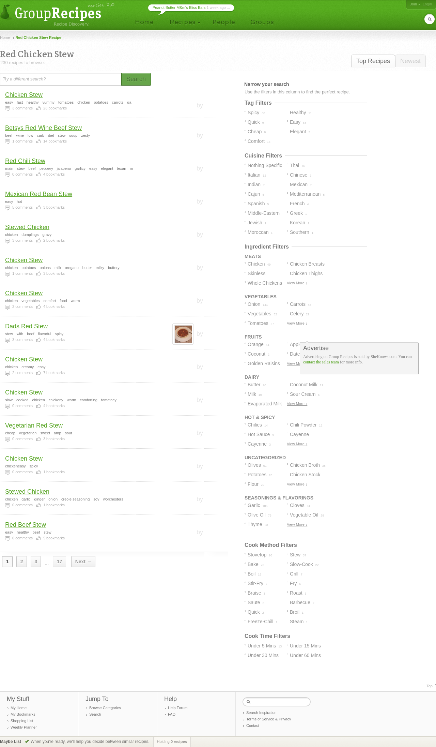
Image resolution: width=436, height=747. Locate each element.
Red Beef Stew (25, 524)
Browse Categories (105, 708)
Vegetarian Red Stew (34, 425)
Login (427, 4)
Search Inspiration (261, 713)
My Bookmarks (23, 714)
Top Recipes (373, 61)
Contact (252, 725)
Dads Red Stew (26, 326)
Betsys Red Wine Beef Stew (43, 127)
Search (95, 714)
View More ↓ (297, 283)
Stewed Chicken (27, 227)
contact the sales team (321, 362)
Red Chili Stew (25, 161)
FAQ (171, 714)
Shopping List (22, 721)
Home (5, 37)
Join (413, 4)
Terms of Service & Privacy (268, 719)
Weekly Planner (24, 727)
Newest (410, 61)
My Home (19, 708)
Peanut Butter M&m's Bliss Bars (179, 7)
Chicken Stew (24, 94)
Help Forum (177, 708)
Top (429, 686)
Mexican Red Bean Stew (38, 194)
